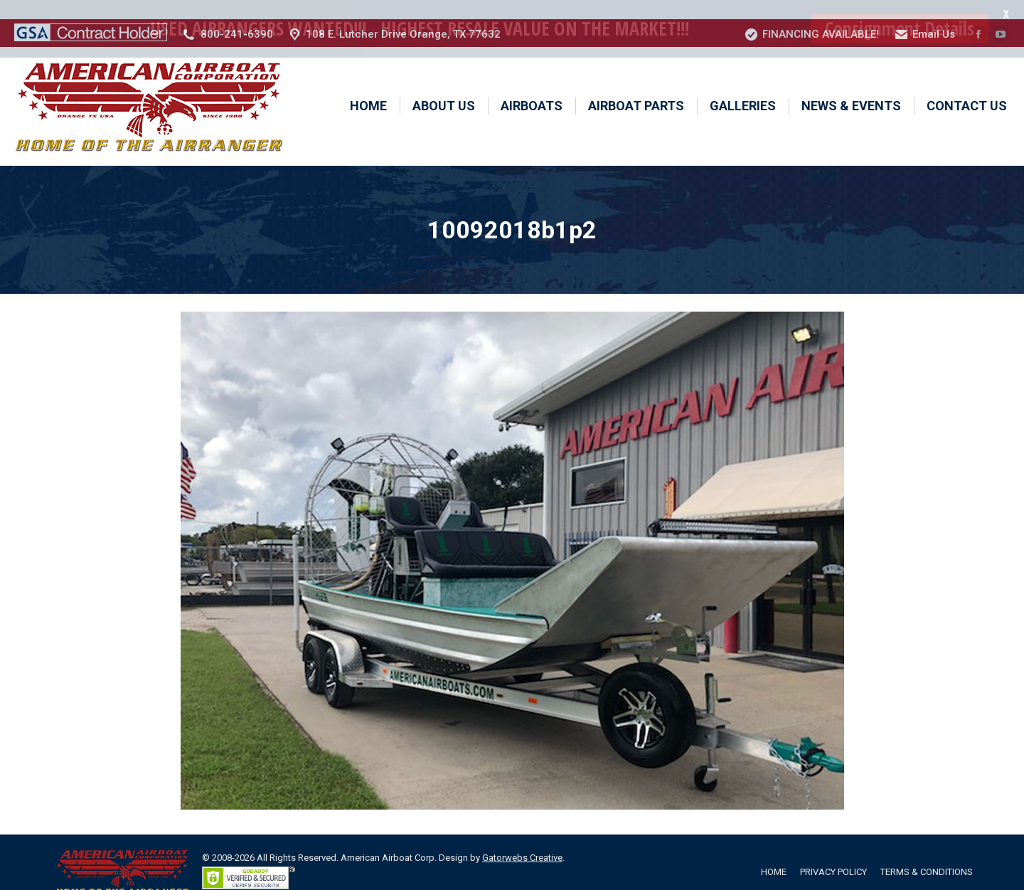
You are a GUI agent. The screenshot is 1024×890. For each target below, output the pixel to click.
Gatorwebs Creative (522, 838)
